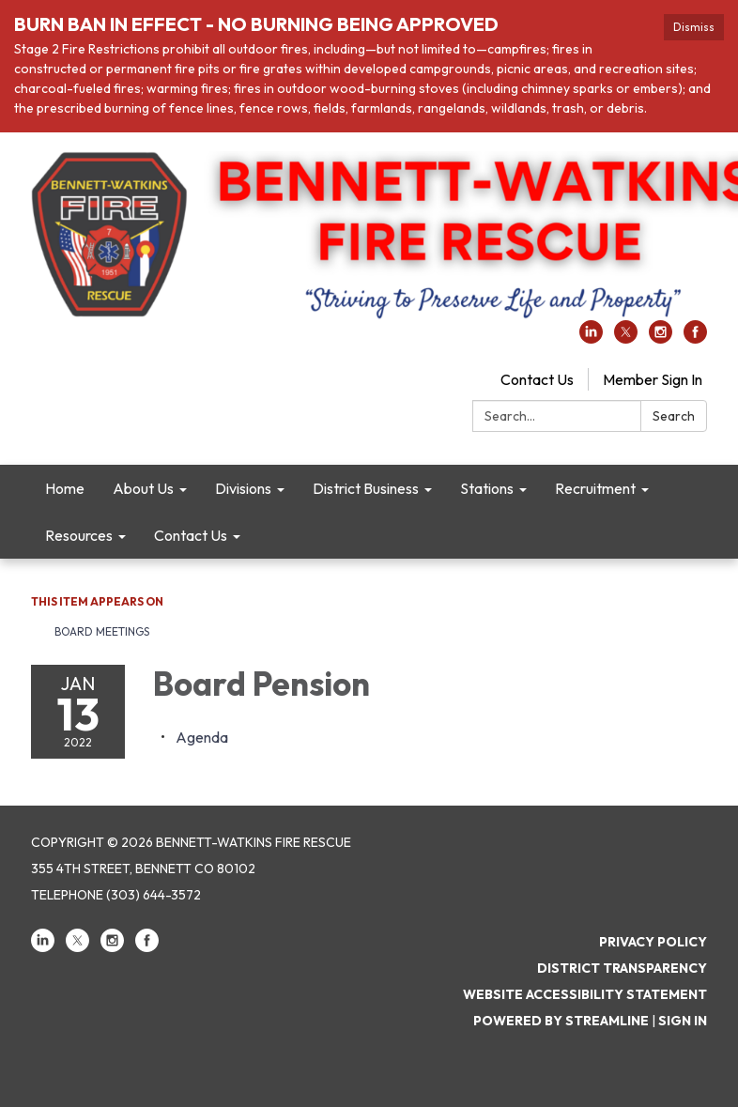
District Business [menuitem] (366, 488)
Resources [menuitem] (79, 535)
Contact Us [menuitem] (190, 535)
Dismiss (694, 27)
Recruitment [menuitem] (595, 488)
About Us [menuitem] (143, 488)
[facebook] (695, 338)
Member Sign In (652, 379)
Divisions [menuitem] (243, 488)
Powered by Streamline (561, 1020)
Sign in (682, 1020)
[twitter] (626, 338)
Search (674, 415)
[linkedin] (591, 338)
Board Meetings (101, 631)
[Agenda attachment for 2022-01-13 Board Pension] (202, 737)
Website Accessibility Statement (585, 994)
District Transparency (622, 968)
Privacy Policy (653, 941)
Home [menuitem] (65, 488)
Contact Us (537, 379)
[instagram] (660, 338)
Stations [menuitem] (487, 488)
